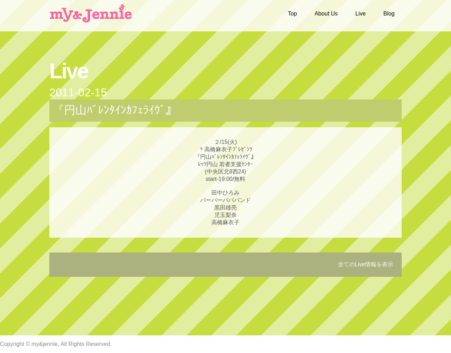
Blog (389, 14)
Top (292, 14)
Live (361, 14)
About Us (326, 14)
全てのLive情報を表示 (365, 264)
